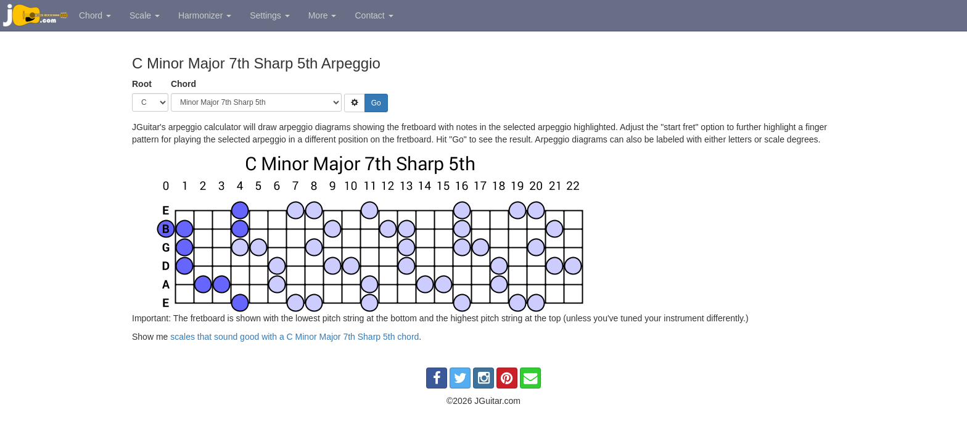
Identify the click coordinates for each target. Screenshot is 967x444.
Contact (374, 15)
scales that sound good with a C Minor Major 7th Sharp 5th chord (294, 337)
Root (142, 84)
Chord (95, 15)
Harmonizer (204, 15)
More (322, 15)
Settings (269, 15)
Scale (145, 15)
